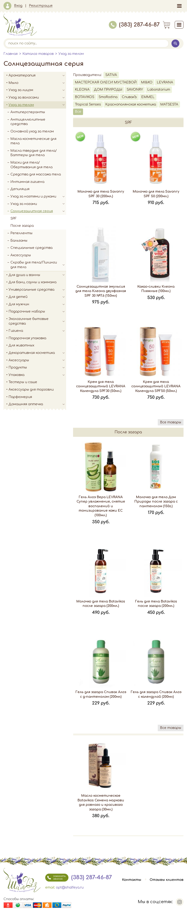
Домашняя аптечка (37, 404)
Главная (10, 54)
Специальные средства (31, 248)
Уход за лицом (37, 90)
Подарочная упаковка (27, 338)
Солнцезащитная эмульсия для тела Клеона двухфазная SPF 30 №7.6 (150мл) (100, 291)
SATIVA (111, 75)
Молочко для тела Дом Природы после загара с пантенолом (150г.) (156, 501)
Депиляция (19, 189)
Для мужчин (37, 304)
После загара (22, 225)
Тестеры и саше (23, 382)
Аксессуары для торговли (31, 389)
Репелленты (21, 233)
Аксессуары (20, 255)
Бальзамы (18, 240)
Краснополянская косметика (130, 104)
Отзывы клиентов (167, 880)
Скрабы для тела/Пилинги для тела (38, 265)
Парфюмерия (20, 397)
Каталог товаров (38, 54)
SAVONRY (135, 89)
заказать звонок (55, 878)
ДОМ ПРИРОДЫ (108, 89)
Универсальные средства (37, 289)
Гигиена (37, 331)
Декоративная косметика (37, 353)
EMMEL (148, 97)
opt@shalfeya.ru (70, 887)
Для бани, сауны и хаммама (32, 282)
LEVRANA (165, 82)
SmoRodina (108, 97)
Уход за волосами (37, 97)
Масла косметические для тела (33, 141)
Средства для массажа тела (35, 174)
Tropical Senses (88, 104)
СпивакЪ (129, 97)
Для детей (37, 297)
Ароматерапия (37, 75)
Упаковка (37, 375)
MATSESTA (169, 104)
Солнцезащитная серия (38, 211)
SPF (13, 218)
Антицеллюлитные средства (27, 122)
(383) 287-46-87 (134, 25)
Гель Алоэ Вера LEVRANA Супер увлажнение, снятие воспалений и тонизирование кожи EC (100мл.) (101, 506)
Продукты (37, 367)
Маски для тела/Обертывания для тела (31, 165)
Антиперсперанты (27, 112)
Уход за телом (71, 54)
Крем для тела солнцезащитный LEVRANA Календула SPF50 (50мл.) (156, 386)
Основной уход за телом (32, 131)
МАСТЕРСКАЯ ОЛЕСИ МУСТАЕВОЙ (106, 82)
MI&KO (146, 82)
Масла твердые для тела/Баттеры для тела (33, 153)
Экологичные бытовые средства (37, 321)
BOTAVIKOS (84, 97)
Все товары (170, 422)
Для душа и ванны (37, 275)
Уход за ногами (38, 204)
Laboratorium (158, 89)
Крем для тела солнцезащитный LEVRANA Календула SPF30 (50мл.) (100, 386)
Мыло (37, 83)
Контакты (131, 880)
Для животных (21, 345)
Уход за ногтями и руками (38, 196)
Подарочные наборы (37, 311)
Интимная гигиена (27, 182)
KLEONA (82, 89)
